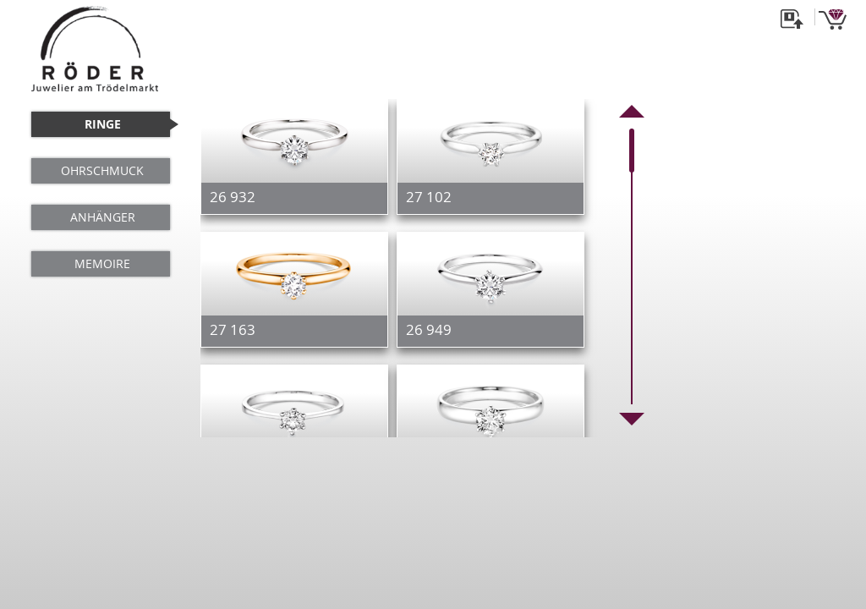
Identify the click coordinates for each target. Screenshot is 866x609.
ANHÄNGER (102, 217)
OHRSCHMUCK (102, 170)
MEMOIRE (102, 263)
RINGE (103, 124)
